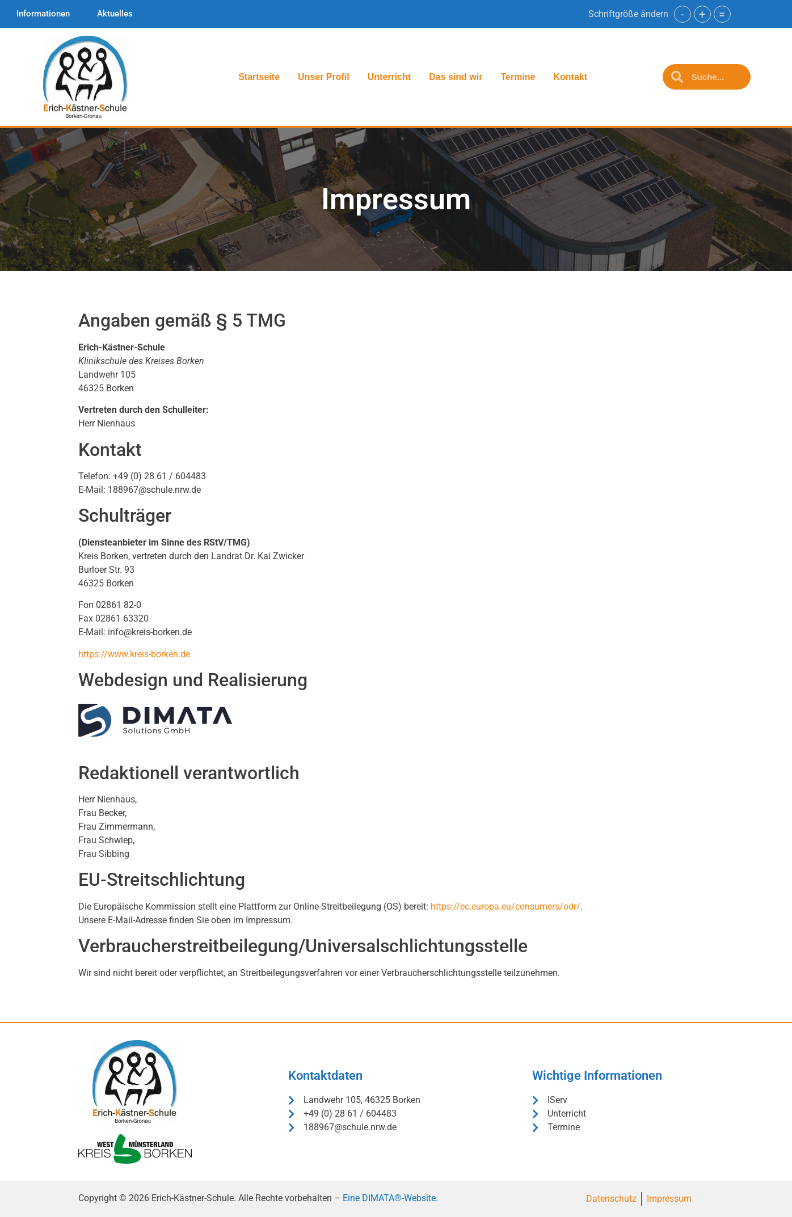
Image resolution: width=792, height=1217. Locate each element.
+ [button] (702, 14)
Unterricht (389, 77)
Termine (517, 77)
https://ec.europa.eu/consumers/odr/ (505, 906)
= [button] (722, 14)
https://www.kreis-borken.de (134, 654)
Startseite (259, 77)
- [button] (682, 14)
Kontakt (571, 77)
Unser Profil (323, 77)
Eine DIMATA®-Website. (390, 1198)
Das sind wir (455, 77)
